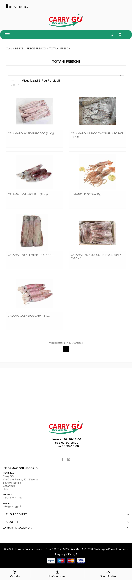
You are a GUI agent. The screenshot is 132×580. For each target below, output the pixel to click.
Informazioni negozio (20, 468)
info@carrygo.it (12, 506)
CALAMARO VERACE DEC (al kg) (28, 194)
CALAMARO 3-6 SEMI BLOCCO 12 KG (31, 254)
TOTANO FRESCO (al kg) (86, 194)
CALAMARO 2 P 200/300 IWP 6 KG (29, 315)
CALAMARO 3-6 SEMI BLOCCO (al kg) (31, 133)
